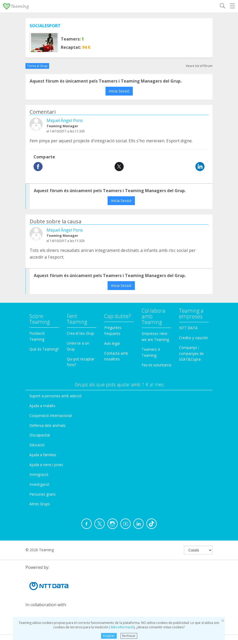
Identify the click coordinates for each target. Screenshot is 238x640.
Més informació (122, 627)
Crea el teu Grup (80, 333)
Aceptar (109, 636)
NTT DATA (188, 327)
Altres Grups (39, 503)
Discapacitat (39, 435)
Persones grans (42, 494)
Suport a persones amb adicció (55, 395)
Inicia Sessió (119, 91)
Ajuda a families (42, 454)
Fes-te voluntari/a (156, 364)
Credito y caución (193, 337)
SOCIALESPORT (45, 26)
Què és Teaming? (44, 349)
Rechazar (129, 636)
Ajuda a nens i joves (46, 464)
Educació (36, 444)
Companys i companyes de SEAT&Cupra (191, 353)
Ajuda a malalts (42, 405)
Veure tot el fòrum (199, 66)
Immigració (38, 474)
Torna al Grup (37, 66)
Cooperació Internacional (50, 415)
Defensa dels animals (47, 425)
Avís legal (112, 343)
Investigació (39, 484)
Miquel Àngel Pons (65, 120)
